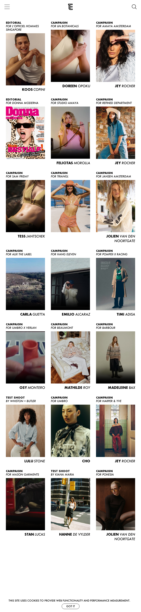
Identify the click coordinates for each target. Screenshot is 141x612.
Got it (70, 606)
